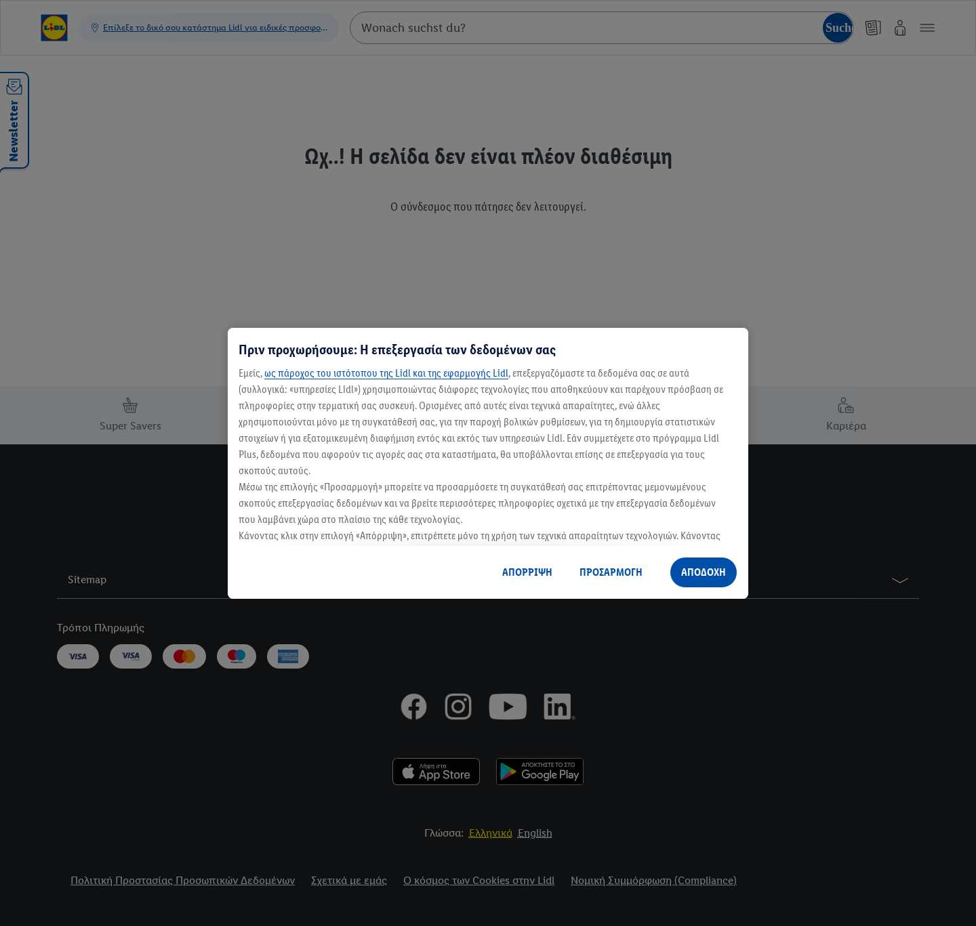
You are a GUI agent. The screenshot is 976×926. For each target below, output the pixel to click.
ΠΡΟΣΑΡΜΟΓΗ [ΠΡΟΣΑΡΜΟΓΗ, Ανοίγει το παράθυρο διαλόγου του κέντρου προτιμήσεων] (611, 572)
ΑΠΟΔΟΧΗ (703, 572)
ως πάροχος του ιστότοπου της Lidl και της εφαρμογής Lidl (386, 372)
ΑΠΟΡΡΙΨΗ (527, 572)
